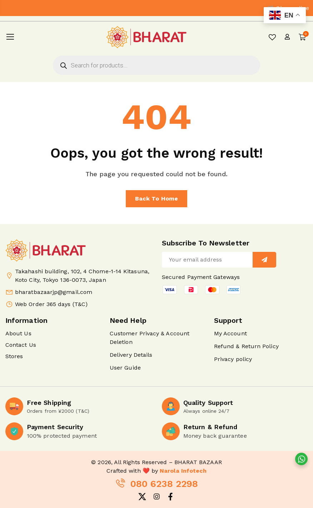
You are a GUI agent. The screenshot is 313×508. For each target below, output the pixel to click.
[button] (202, 289)
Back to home (156, 198)
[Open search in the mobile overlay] (156, 65)
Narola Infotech (183, 470)
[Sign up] (264, 260)
